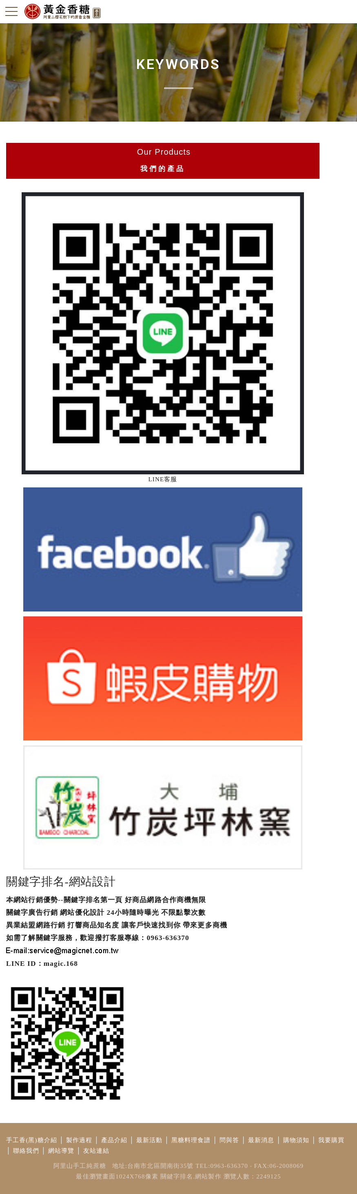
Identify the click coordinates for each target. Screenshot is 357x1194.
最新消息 (261, 1140)
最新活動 (149, 1140)
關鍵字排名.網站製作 (191, 1176)
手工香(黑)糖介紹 (31, 1140)
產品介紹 (114, 1140)
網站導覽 (61, 1150)
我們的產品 (162, 169)
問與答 (229, 1140)
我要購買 (331, 1140)
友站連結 (96, 1150)
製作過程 (79, 1140)
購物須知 (296, 1140)
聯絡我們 (26, 1150)
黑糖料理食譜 (191, 1140)
